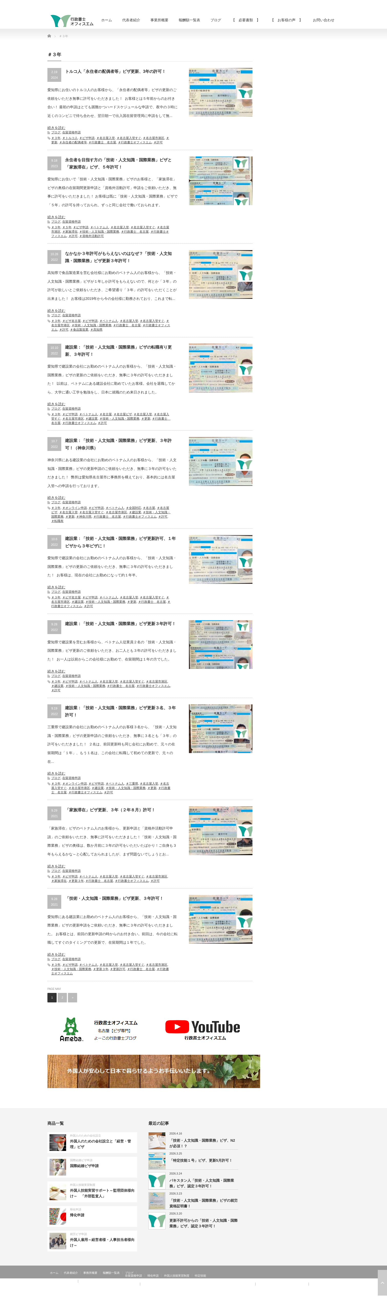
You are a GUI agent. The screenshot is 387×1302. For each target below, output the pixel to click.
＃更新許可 (117, 969)
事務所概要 (90, 1272)
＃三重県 (132, 783)
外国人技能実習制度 (82, 1184)
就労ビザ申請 (78, 1234)
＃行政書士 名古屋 (102, 142)
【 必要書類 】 (245, 20)
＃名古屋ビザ (123, 414)
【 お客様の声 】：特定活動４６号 (282, 1284)
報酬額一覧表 (189, 20)
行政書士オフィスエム (298, 1298)
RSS (322, 1298)
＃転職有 (57, 521)
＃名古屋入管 (105, 138)
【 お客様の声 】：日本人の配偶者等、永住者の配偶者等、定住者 (93, 1284)
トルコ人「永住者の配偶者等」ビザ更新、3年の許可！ (115, 71)
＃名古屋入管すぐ (129, 138)
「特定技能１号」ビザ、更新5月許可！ (200, 1160)
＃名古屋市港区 (153, 138)
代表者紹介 (131, 20)
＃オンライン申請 (74, 508)
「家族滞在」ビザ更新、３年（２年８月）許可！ (110, 810)
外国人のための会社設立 (85, 1135)
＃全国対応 (133, 508)
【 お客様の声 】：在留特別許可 (72, 1286)
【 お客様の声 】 (286, 20)
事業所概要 (159, 20)
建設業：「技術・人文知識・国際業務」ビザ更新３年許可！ (120, 624)
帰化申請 (75, 1209)
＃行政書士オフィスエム (135, 142)
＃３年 (55, 138)
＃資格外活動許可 (91, 236)
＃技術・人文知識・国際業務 (99, 231)
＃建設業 (91, 418)
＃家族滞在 (70, 231)
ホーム (106, 20)
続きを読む (56, 128)
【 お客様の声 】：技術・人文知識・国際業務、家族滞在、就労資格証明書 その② (198, 1284)
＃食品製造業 (79, 329)
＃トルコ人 (70, 138)
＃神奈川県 (83, 516)
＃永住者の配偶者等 (73, 142)
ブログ (215, 20)
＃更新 (145, 418)
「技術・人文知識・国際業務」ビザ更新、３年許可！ (114, 898)
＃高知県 (96, 329)
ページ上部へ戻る (382, 1283)
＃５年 (67, 227)
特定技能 (200, 1275)
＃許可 (158, 142)
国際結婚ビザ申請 (81, 1160)
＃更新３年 (76, 881)
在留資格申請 (71, 132)
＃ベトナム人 (99, 227)
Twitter (329, 1298)
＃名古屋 (105, 414)
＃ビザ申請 (87, 138)
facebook (336, 1298)
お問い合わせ (323, 20)
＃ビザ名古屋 (71, 321)
